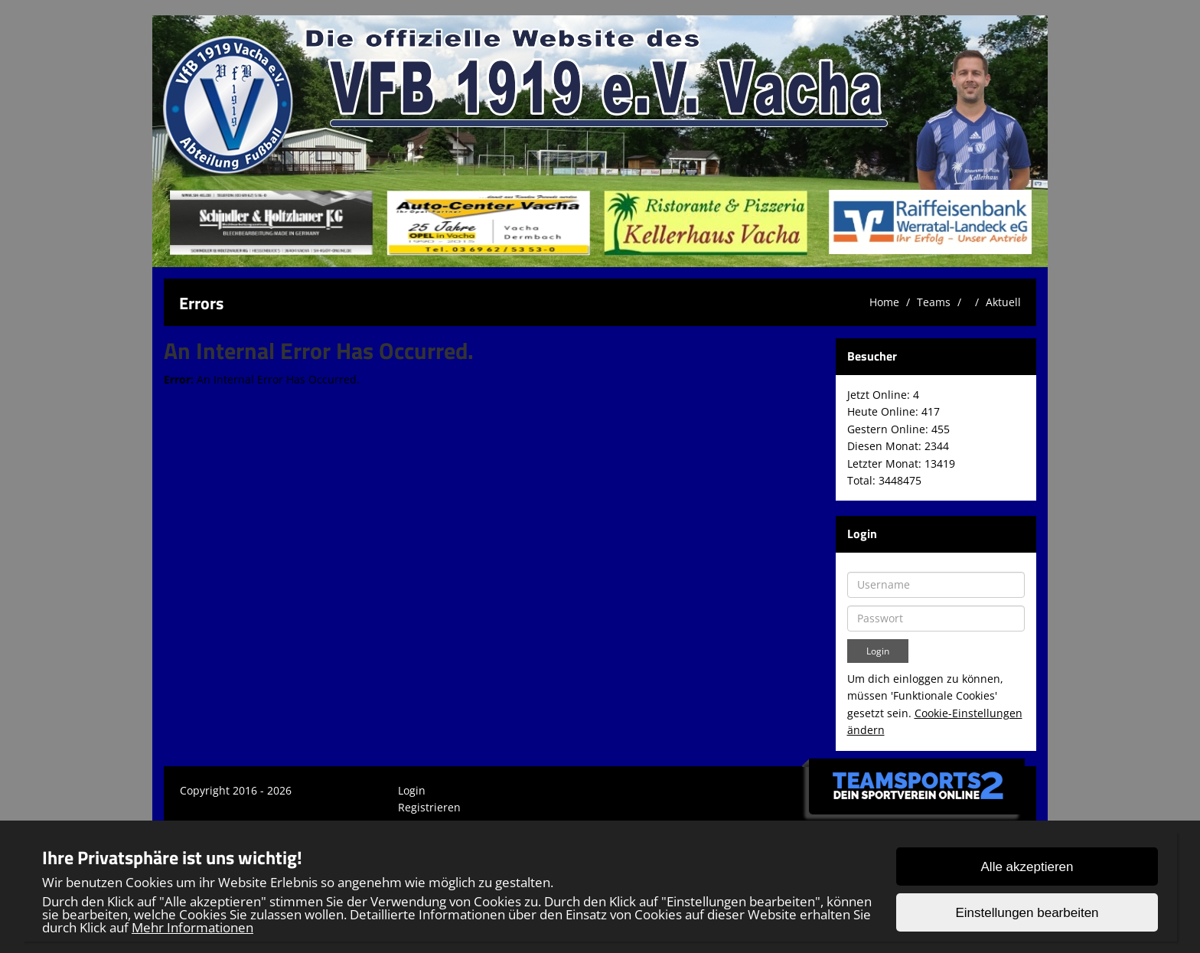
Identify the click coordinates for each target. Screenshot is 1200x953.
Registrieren (429, 807)
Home (884, 302)
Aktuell (1003, 302)
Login (412, 790)
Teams (934, 302)
